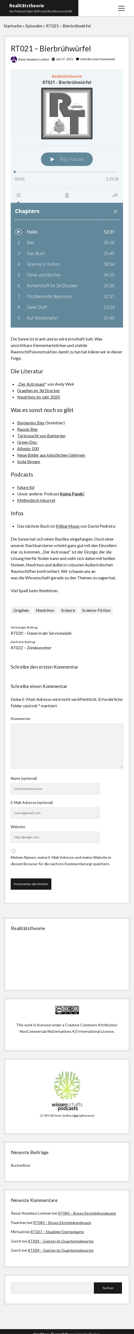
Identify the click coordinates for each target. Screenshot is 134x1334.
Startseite (13, 25)
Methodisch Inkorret (36, 500)
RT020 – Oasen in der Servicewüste (41, 633)
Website (18, 826)
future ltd (25, 487)
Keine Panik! (72, 493)
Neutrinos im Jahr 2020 (38, 396)
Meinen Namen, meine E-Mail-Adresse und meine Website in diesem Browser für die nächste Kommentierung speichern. (61, 860)
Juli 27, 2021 (65, 59)
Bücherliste (20, 1165)
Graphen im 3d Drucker (38, 390)
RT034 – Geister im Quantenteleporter (61, 1241)
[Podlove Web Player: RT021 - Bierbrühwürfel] (67, 198)
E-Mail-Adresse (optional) (32, 802)
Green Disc (27, 442)
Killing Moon (67, 525)
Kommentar (20, 718)
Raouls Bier (27, 429)
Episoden (33, 25)
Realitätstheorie (26, 5)
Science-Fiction (96, 610)
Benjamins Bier (31, 422)
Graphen (21, 610)
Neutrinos (45, 610)
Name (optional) (24, 778)
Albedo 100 (28, 448)
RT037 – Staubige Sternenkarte (57, 1231)
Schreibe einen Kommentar (97, 59)
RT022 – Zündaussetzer (31, 647)
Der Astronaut (32, 383)
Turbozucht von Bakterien (41, 435)
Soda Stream (28, 461)
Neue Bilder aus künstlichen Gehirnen (51, 454)
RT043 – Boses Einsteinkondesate (87, 1213)
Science (68, 610)
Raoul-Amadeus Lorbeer (33, 59)
